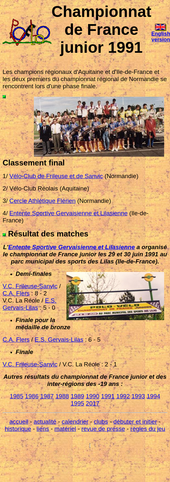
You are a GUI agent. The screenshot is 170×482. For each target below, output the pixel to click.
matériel (65, 428)
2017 (93, 403)
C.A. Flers (16, 293)
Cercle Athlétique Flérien (42, 200)
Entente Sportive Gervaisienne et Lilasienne (71, 247)
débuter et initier (135, 421)
